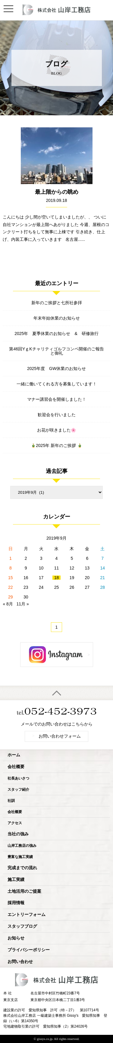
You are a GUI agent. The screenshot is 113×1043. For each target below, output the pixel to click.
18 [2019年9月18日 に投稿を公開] (56, 578)
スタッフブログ (22, 926)
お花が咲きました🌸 (56, 430)
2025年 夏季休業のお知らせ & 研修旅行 (56, 333)
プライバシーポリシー (29, 950)
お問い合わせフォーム (56, 736)
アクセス (15, 823)
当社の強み (18, 834)
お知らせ (16, 938)
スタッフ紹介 (18, 789)
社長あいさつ (18, 778)
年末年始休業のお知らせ (56, 318)
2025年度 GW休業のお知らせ (56, 368)
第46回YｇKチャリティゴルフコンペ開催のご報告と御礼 (56, 351)
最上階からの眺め (56, 192)
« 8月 (8, 603)
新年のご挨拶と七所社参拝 (56, 302)
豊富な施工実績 (20, 857)
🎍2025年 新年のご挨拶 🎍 (56, 445)
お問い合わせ (20, 961)
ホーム (14, 755)
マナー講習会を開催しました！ (56, 399)
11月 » (23, 603)
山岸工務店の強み (22, 846)
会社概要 (16, 766)
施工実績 (16, 879)
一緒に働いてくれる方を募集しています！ (57, 383)
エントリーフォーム (27, 914)
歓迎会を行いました (57, 414)
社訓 (11, 801)
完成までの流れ (22, 868)
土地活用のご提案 (24, 891)
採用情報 (16, 903)
